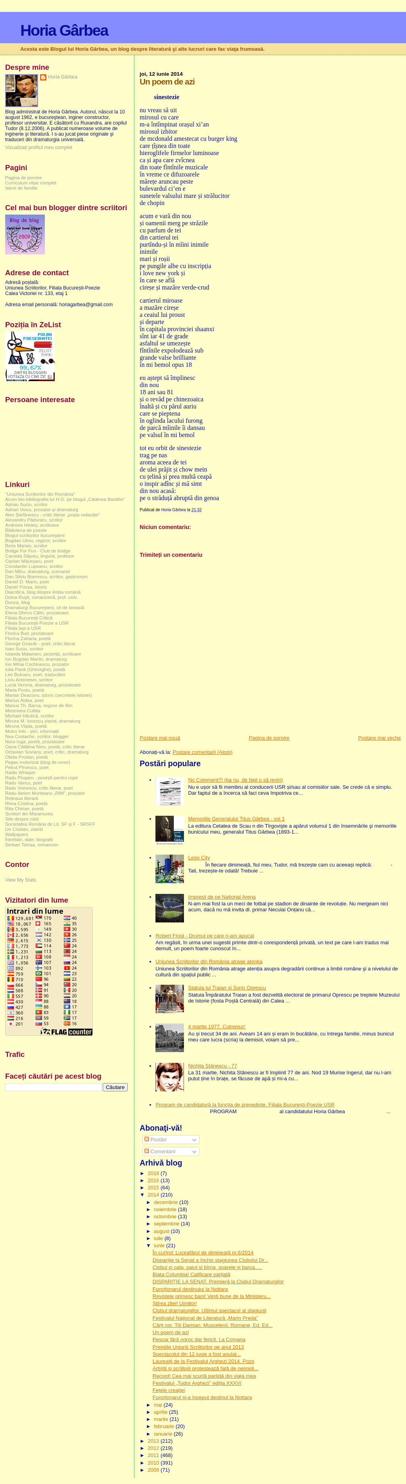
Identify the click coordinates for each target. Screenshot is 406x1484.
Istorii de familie (21, 187)
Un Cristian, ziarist (24, 829)
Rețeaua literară (21, 798)
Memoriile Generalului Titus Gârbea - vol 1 (236, 819)
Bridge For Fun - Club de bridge (38, 550)
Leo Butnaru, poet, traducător (35, 674)
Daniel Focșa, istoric (26, 586)
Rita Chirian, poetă (24, 808)
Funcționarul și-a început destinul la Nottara (202, 1397)
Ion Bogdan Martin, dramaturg (36, 658)
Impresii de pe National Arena (222, 897)
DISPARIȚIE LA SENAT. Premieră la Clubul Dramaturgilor (218, 1282)
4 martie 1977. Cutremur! (217, 1027)
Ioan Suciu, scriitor (24, 648)
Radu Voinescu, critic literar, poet (39, 787)
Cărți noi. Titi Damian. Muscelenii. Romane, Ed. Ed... (213, 1325)
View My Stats (20, 880)
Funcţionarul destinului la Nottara (190, 1289)
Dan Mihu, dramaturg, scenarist (37, 571)
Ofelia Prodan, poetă (26, 756)
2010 (154, 1463)
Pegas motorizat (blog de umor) (37, 762)
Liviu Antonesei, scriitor (29, 679)
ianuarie (164, 1434)
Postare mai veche (379, 738)
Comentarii (159, 1151)
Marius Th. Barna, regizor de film (39, 705)
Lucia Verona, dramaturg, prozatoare (43, 684)
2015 (154, 1188)
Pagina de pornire (269, 738)
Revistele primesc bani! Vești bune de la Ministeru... (212, 1296)
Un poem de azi (171, 1332)
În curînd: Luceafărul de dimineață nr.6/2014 (203, 1253)
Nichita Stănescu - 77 (212, 1066)
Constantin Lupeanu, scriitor (34, 566)
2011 (154, 1455)
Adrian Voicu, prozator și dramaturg (41, 509)
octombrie (166, 1216)
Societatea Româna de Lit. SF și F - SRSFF (50, 823)
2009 (154, 1470)
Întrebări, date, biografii (29, 839)
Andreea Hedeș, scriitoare (32, 524)
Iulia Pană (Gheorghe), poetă (35, 669)
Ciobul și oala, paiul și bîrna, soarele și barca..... (207, 1267)
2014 (154, 1195)
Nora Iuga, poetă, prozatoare (35, 741)
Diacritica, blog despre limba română (42, 591)
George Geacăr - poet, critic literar (40, 643)
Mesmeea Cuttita (22, 710)
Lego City (199, 858)
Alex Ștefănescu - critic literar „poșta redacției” (52, 514)
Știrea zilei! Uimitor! (175, 1303)
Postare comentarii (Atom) (202, 752)
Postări (155, 1140)
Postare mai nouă (160, 738)
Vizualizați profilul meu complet (38, 147)
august (162, 1231)
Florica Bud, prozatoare (29, 633)
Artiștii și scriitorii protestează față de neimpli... (206, 1368)
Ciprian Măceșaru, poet (29, 561)
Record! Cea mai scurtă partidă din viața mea (204, 1376)
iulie (159, 1238)
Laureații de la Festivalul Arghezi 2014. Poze (204, 1361)
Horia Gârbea (64, 30)
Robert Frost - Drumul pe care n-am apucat (204, 936)
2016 (154, 1180)
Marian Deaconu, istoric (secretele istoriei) (48, 695)
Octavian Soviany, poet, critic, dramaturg (46, 751)
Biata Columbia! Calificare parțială (191, 1274)
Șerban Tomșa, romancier (31, 844)
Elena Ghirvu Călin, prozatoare (37, 612)
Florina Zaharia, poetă (28, 638)
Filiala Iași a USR (23, 628)
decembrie (166, 1202)
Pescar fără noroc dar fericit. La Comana (199, 1339)
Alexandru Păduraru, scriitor (34, 519)
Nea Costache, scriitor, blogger (37, 736)
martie (162, 1419)
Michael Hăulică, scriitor (29, 715)
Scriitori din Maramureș (29, 813)
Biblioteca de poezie (26, 530)
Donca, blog (17, 602)
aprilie (161, 1412)
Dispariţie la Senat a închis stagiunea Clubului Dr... (210, 1260)
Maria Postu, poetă (24, 689)
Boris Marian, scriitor (26, 545)
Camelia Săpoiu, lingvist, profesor (40, 555)
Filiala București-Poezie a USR (37, 622)
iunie (160, 1245)
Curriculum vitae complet (30, 182)
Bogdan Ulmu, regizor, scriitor (35, 540)
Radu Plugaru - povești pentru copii (41, 777)
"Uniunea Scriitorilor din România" (40, 494)
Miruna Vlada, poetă (26, 726)
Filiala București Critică (28, 617)
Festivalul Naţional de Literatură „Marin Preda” (205, 1318)
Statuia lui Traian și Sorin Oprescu (227, 988)
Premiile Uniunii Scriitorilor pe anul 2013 (198, 1347)
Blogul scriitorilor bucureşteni (35, 535)
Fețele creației (169, 1390)
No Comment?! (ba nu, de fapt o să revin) (235, 780)
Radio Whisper (20, 772)
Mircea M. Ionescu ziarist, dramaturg (42, 720)
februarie (165, 1426)
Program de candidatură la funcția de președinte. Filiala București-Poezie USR (245, 1105)
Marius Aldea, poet (24, 700)
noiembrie (166, 1209)
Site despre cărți (22, 818)
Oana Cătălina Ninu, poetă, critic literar (45, 746)
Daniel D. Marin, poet (27, 581)
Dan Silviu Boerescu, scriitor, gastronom (46, 576)
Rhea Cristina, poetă (26, 803)
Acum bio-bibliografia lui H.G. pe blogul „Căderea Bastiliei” (65, 499)
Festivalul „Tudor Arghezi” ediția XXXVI (197, 1383)
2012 (154, 1448)
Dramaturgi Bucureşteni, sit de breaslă (44, 607)
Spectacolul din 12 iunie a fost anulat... (197, 1354)
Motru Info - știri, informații (32, 731)
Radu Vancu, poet (23, 782)
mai (159, 1405)
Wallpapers (16, 834)
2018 (154, 1173)
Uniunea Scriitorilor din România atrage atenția (208, 961)
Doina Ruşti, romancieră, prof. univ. (41, 597)
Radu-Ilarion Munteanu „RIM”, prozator (45, 793)
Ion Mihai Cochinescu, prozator (37, 664)
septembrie (167, 1224)
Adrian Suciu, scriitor (26, 504)
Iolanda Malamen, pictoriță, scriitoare (43, 653)
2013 (154, 1441)
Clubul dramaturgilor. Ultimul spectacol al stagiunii (209, 1310)
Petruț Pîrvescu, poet (26, 767)
